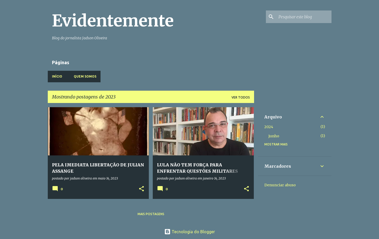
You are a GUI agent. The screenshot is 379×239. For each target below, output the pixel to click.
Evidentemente (113, 20)
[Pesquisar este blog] (303, 16)
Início (57, 76)
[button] (141, 189)
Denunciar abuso (280, 185)
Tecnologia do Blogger (189, 231)
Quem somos (85, 76)
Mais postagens (151, 214)
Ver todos (240, 97)
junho (274, 136)
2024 (268, 126)
